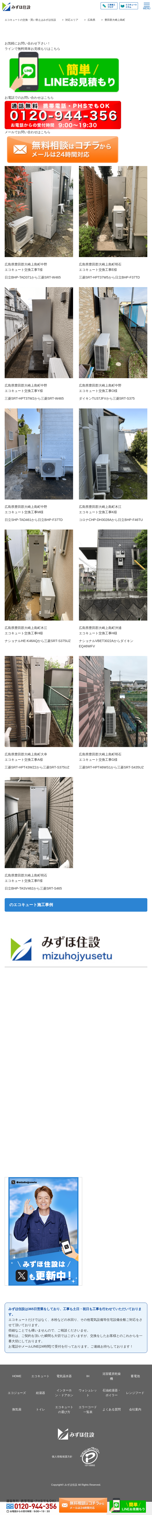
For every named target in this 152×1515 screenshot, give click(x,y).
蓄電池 (135, 1376)
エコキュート (40, 1376)
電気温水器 (64, 1376)
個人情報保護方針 (62, 1456)
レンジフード (135, 1393)
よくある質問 (112, 1409)
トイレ (40, 1409)
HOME (16, 1376)
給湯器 (40, 1393)
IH (87, 1376)
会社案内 (135, 1409)
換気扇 (16, 1409)
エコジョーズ (17, 1393)
